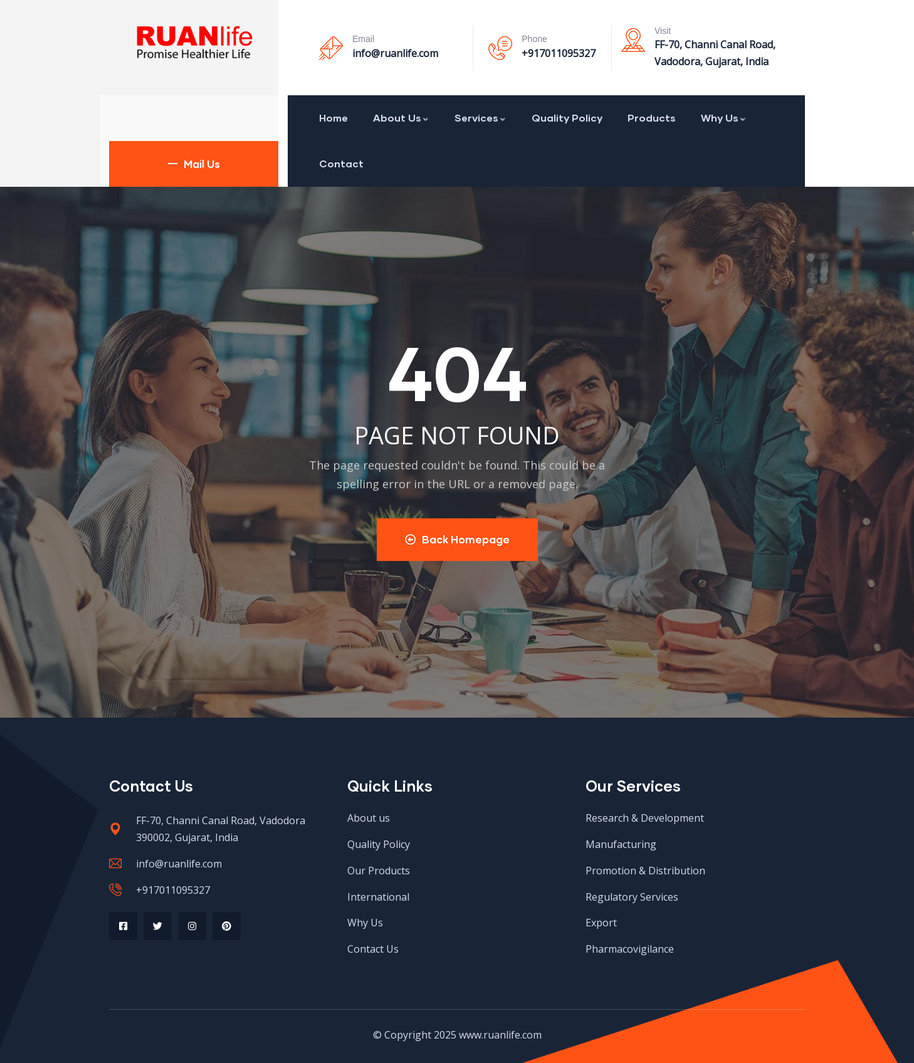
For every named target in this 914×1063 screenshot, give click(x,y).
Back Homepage (457, 539)
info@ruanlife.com (395, 53)
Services (480, 117)
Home (333, 117)
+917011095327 (559, 53)
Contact (341, 163)
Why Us (724, 117)
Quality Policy (567, 117)
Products (652, 117)
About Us (401, 117)
